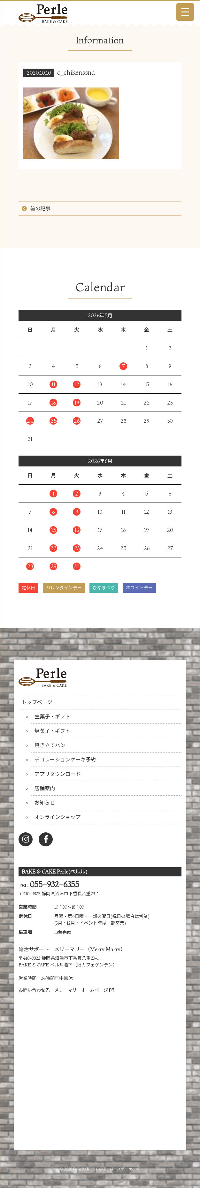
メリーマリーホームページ (84, 990)
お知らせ (45, 802)
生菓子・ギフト (52, 716)
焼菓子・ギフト (52, 731)
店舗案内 (45, 788)
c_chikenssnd (76, 72)
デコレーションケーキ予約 (65, 759)
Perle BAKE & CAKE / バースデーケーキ (106, 1169)
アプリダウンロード (58, 774)
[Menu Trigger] (185, 12)
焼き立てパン (50, 745)
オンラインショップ (58, 817)
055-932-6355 (54, 884)
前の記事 (40, 208)
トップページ (37, 702)
